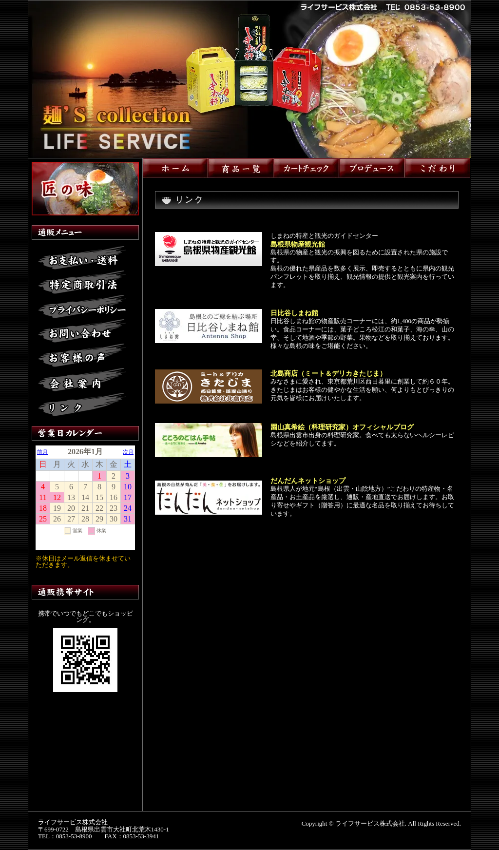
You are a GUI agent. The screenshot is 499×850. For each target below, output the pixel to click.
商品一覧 (240, 168)
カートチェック (306, 168)
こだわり (437, 168)
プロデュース (372, 168)
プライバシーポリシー (82, 307)
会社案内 (82, 380)
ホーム (175, 168)
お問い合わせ (82, 331)
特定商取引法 (82, 282)
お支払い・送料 (82, 258)
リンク (82, 404)
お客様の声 (82, 356)
